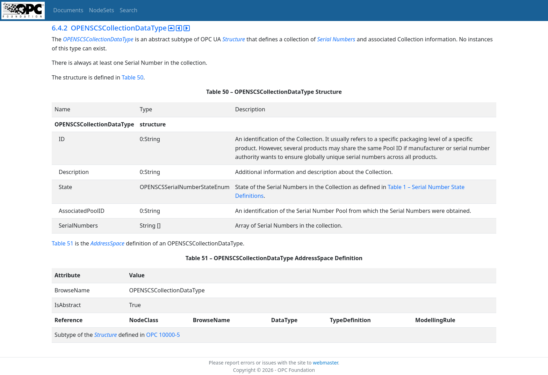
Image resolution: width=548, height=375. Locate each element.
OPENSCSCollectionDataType (98, 39)
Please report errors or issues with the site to (261, 362)
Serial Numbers (336, 39)
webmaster (325, 362)
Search (129, 10)
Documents (68, 10)
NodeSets (101, 10)
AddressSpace (107, 243)
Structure (233, 39)
